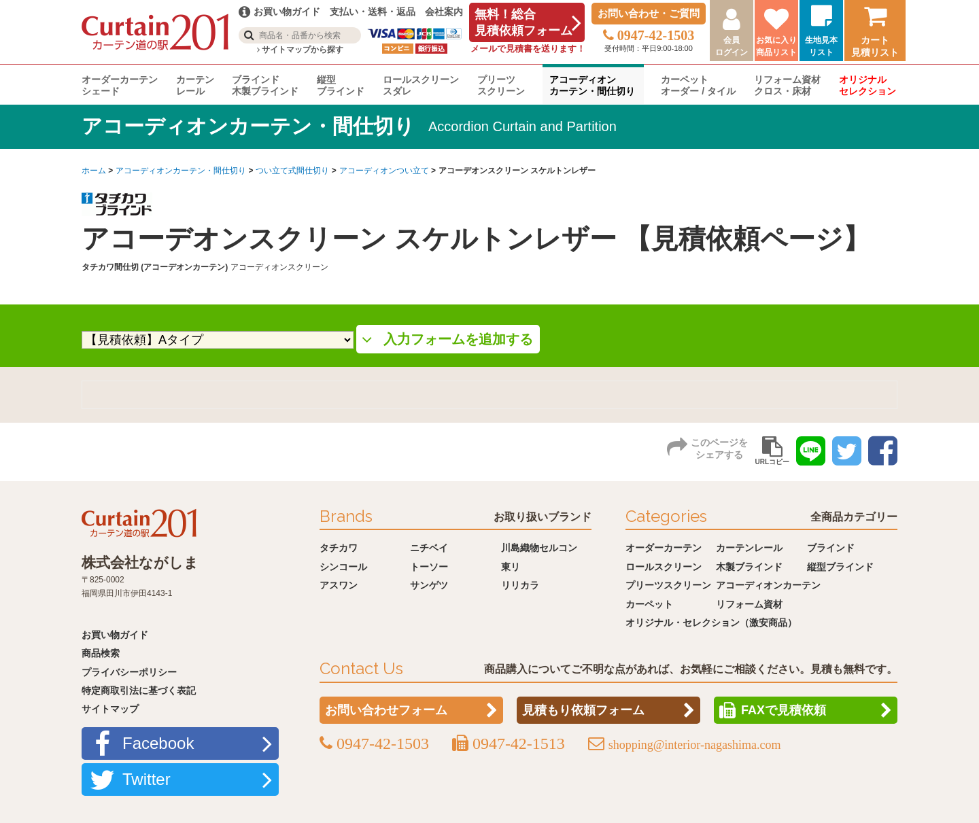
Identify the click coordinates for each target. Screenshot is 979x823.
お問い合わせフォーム (386, 710)
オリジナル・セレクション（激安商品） (711, 622)
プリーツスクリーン (501, 85)
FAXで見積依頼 (783, 710)
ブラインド (831, 547)
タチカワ (339, 547)
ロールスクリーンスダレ (421, 85)
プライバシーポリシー (129, 672)
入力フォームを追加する (458, 339)
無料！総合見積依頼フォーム (523, 22)
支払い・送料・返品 (372, 11)
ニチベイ (429, 547)
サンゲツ (429, 585)
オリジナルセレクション (867, 85)
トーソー (429, 566)
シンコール (343, 566)
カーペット (649, 604)
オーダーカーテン (663, 547)
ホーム (94, 170)
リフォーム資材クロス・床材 (787, 85)
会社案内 (444, 11)
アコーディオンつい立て (384, 170)
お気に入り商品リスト (776, 46)
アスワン (339, 585)
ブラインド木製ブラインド (265, 85)
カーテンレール (195, 85)
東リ (510, 566)
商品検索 (101, 653)
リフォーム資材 (749, 604)
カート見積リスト (875, 46)
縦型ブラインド (340, 85)
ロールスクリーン (663, 566)
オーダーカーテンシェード (120, 85)
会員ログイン (731, 46)
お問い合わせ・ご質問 (649, 13)
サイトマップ (110, 708)
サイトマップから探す (300, 50)
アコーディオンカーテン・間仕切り (592, 85)
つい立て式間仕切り (292, 170)
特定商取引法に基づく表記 (139, 690)
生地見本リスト (821, 46)
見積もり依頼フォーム (583, 710)
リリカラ (520, 585)
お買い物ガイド (115, 634)
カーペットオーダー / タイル (698, 85)
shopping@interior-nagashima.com (694, 745)
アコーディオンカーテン (768, 585)
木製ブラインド (749, 566)
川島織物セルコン (539, 547)
